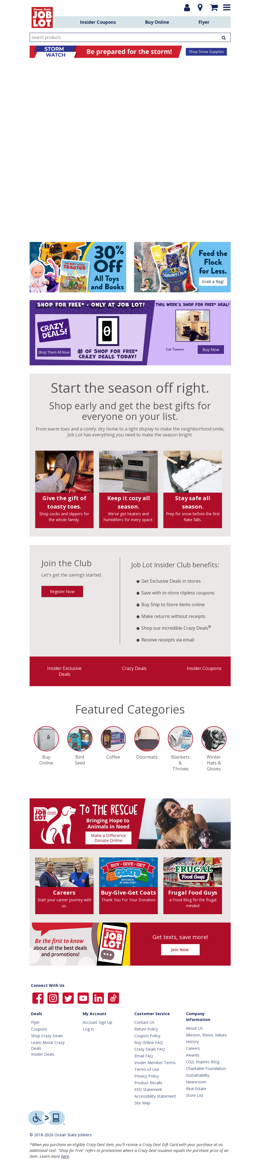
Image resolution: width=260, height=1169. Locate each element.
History (192, 1041)
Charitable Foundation (206, 1068)
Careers (193, 1048)
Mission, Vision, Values (206, 1035)
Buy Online (157, 22)
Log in (88, 1029)
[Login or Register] (188, 7)
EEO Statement (148, 1089)
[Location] (200, 7)
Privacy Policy (146, 1076)
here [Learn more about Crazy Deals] (65, 1156)
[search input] (130, 37)
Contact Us (144, 1022)
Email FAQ (143, 1056)
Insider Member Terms (155, 1062)
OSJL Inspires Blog (202, 1061)
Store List (194, 1095)
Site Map (142, 1103)
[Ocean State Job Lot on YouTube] (83, 997)
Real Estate (196, 1088)
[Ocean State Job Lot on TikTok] (113, 997)
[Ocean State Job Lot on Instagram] (53, 997)
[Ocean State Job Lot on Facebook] (38, 997)
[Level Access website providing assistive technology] (46, 1117)
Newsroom (196, 1082)
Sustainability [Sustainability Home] (197, 1075)
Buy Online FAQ (148, 1042)
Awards (192, 1055)
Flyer (204, 22)
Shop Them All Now (54, 352)
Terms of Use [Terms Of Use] (146, 1069)
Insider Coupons (98, 22)
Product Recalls (148, 1082)
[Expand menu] (228, 7)
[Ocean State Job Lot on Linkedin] (98, 997)
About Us (194, 1028)
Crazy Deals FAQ (149, 1049)
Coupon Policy (147, 1035)
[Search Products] (224, 37)
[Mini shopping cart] (215, 7)
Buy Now (210, 349)
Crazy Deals (134, 668)
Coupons (39, 1029)
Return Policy (146, 1029)
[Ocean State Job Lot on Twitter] (68, 997)
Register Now (62, 591)
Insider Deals (42, 1054)
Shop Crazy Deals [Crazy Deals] (47, 1035)
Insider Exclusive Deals (64, 671)
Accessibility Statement (155, 1096)
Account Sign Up (97, 1022)
